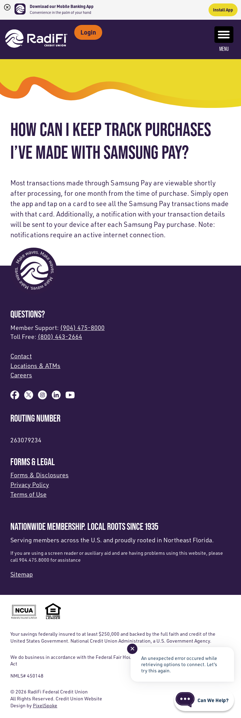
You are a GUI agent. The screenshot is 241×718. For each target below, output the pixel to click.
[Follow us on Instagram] (42, 397)
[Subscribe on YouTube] (70, 397)
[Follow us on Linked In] (56, 397)
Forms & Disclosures (39, 475)
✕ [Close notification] (132, 648)
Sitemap (21, 574)
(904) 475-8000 (82, 327)
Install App (223, 9)
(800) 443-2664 (60, 336)
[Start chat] (204, 700)
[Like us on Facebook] (14, 397)
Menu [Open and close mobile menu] (223, 39)
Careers (21, 375)
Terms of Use (28, 494)
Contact (21, 356)
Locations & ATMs (35, 365)
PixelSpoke (45, 705)
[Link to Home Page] (36, 39)
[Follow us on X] (28, 397)
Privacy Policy (29, 484)
